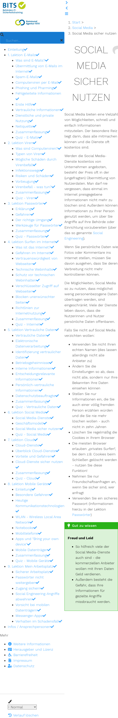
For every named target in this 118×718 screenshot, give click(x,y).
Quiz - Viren (27, 198)
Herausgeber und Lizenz (30, 649)
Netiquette (26, 126)
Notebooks (26, 528)
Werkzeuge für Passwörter (39, 225)
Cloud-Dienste (29, 445)
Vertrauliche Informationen (39, 110)
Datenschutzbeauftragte (37, 396)
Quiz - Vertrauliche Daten (38, 407)
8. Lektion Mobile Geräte (29, 484)
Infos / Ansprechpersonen (31, 627)
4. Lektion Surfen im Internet (33, 242)
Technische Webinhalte (36, 269)
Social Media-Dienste (35, 418)
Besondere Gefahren (34, 495)
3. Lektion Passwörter (27, 203)
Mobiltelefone (29, 533)
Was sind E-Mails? (32, 60)
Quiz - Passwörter (32, 236)
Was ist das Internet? (35, 247)
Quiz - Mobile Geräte (34, 561)
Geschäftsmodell (31, 423)
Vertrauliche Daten (33, 335)
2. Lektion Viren (22, 143)
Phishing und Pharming (36, 88)
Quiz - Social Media (33, 434)
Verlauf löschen (23, 715)
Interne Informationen (36, 368)
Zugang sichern (30, 588)
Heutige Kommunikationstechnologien (40, 505)
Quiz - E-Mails (29, 137)
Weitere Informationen (29, 644)
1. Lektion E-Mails (23, 55)
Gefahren (25, 214)
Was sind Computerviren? (38, 148)
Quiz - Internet (29, 324)
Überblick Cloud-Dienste (37, 451)
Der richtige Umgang (34, 220)
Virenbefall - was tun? (35, 187)
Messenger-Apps (31, 616)
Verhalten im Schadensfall (39, 621)
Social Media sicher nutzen (39, 429)
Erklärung (25, 209)
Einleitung (17, 49)
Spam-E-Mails (29, 77)
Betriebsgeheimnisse (34, 363)
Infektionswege (30, 170)
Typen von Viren (30, 154)
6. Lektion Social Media (28, 412)
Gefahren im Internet (35, 253)
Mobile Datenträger (33, 550)
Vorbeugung (27, 181)
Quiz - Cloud (28, 478)
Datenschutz (21, 666)
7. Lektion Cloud (23, 440)
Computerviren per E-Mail (39, 82)
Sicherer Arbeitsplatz (34, 572)
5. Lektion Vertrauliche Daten (33, 330)
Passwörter (81, 515)
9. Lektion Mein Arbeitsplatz (32, 566)
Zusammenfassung (33, 132)
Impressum (20, 660)
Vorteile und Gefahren (35, 456)
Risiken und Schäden (35, 176)
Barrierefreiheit (23, 655)
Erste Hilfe (26, 104)
